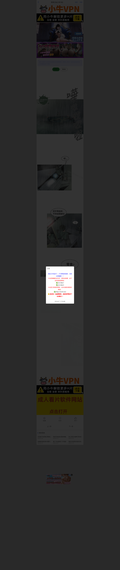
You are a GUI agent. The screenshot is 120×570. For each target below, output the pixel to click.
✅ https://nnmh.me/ (60, 292)
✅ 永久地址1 (60, 283)
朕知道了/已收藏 (60, 301)
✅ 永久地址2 (60, 285)
